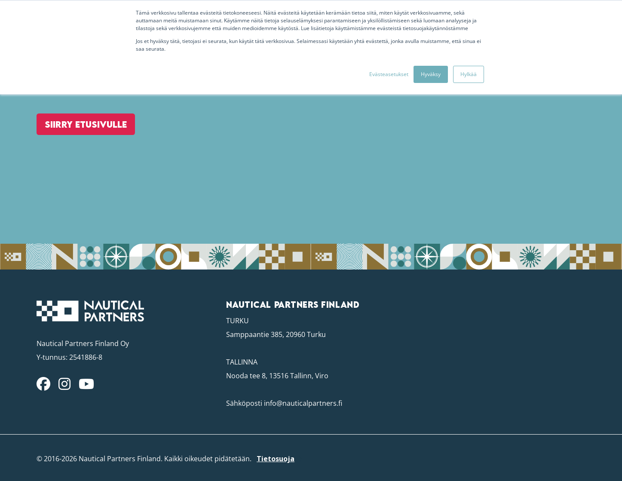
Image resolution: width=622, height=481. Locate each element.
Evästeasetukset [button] (388, 74)
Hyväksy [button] (431, 74)
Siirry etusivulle (80, 150)
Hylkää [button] (468, 74)
